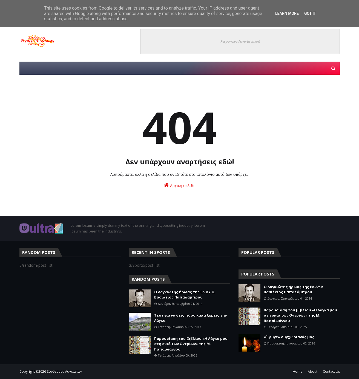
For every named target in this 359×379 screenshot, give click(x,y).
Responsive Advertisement (240, 41)
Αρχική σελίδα (180, 185)
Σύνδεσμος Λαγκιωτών (64, 371)
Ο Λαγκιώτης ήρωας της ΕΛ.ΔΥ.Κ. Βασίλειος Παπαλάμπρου (184, 294)
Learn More (287, 13)
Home (297, 371)
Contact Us (331, 371)
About (312, 371)
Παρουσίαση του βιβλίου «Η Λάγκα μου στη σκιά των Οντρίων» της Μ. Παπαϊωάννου (191, 344)
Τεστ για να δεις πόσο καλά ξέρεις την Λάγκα (190, 318)
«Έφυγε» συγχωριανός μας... (291, 336)
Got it (310, 13)
